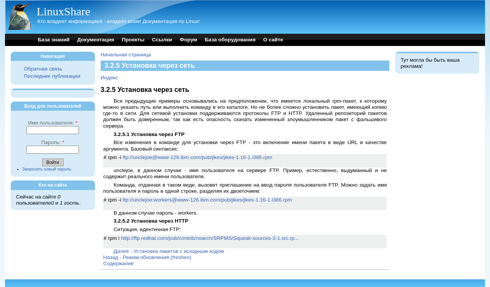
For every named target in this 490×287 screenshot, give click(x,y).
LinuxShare (63, 11)
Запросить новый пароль (46, 169)
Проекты (133, 40)
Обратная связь (43, 69)
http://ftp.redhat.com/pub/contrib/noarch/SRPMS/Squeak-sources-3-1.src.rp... (210, 238)
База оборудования (230, 40)
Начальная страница (126, 54)
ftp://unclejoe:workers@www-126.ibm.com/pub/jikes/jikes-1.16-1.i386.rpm (207, 200)
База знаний (54, 40)
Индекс (109, 77)
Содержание (118, 263)
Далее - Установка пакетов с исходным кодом (169, 251)
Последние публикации (52, 76)
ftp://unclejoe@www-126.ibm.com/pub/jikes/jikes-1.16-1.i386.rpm (197, 157)
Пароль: (52, 142)
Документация (95, 40)
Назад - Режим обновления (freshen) (147, 257)
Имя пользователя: (52, 123)
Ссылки (162, 40)
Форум (188, 40)
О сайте (273, 40)
